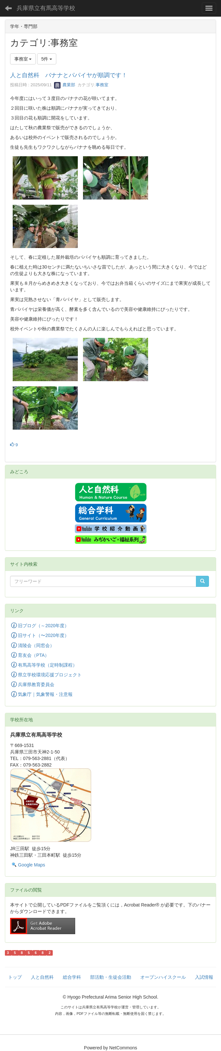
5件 (46, 59)
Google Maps (31, 864)
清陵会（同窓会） (36, 645)
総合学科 (72, 977)
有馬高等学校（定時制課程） (47, 665)
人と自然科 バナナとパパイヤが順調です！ (68, 75)
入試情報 (204, 977)
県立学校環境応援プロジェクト (50, 674)
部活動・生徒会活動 (110, 977)
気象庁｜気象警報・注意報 (45, 694)
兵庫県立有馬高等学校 (46, 8)
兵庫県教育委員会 (36, 684)
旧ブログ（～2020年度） (43, 625)
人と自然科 (42, 977)
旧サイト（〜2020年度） (43, 635)
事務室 (102, 84)
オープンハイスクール (163, 977)
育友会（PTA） (33, 655)
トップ (15, 977)
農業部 (64, 84)
